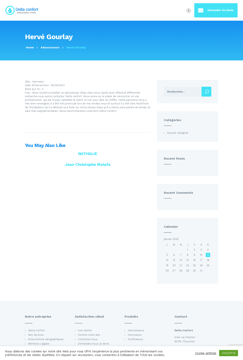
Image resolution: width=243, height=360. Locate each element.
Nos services (36, 334)
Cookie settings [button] (205, 353)
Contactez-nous (87, 339)
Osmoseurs (135, 334)
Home (30, 47)
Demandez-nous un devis (93, 343)
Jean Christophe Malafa (87, 164)
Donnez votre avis (89, 334)
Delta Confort (36, 330)
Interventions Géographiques (46, 339)
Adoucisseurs (50, 47)
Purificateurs (135, 339)
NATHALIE (87, 153)
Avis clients (85, 330)
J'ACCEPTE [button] (229, 353)
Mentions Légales (39, 343)
